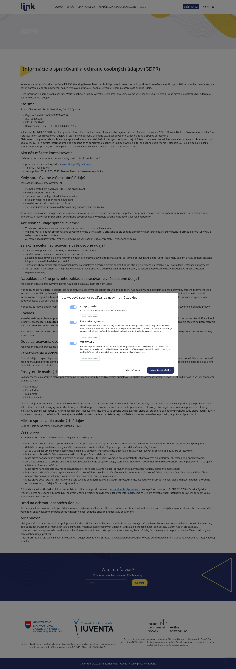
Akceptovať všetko (160, 370)
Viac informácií (134, 370)
